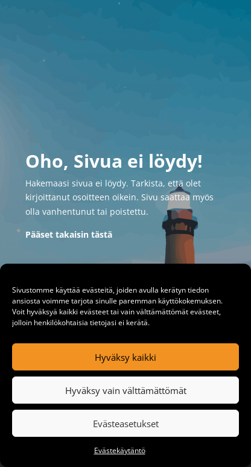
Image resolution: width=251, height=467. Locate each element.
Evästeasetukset (126, 424)
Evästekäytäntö (119, 450)
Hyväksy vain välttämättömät (125, 390)
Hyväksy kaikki (125, 357)
